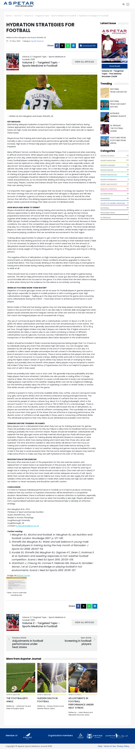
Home (8, 15)
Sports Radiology (108, 175)
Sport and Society (108, 184)
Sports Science (107, 156)
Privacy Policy (123, 746)
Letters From (106, 194)
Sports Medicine (108, 160)
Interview (105, 198)
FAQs (100, 746)
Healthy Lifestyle (108, 189)
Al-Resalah (105, 217)
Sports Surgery (107, 165)
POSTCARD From (107, 213)
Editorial (104, 208)
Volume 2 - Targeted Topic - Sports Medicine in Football (50, 15)
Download (114, 66)
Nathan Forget (23, 575)
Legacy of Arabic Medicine (112, 203)
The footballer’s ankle (17, 700)
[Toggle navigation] (127, 4)
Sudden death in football (47, 700)
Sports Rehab (106, 170)
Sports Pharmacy (108, 179)
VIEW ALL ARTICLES (84, 61)
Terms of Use (109, 746)
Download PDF (88, 45)
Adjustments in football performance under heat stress (81, 703)
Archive (17, 15)
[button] (123, 4)
